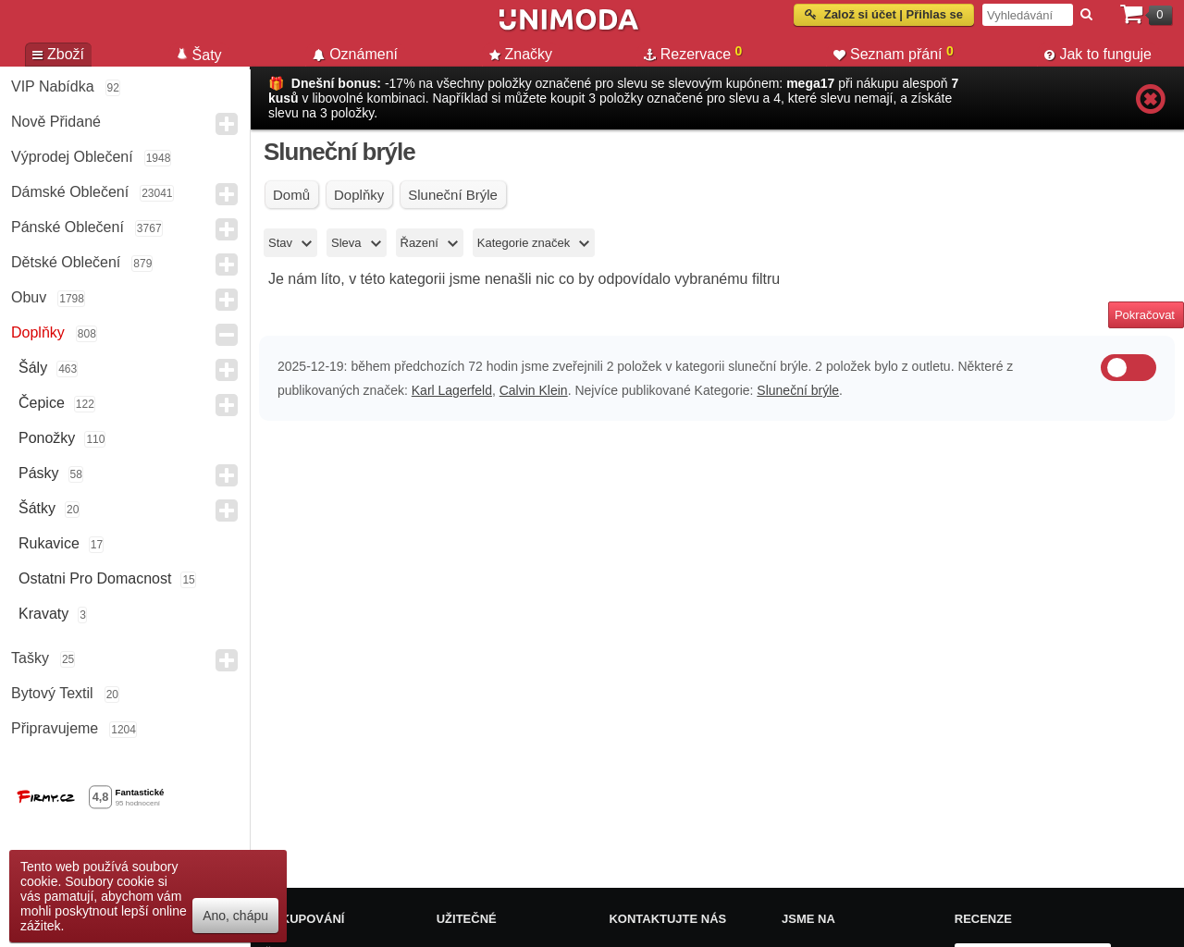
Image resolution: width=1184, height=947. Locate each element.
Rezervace (693, 52)
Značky (521, 54)
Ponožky (46, 438)
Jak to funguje (1098, 54)
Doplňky (38, 332)
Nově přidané (56, 121)
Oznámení (355, 54)
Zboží (58, 54)
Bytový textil (52, 693)
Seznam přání (893, 52)
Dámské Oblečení (70, 192)
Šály (32, 367)
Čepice (41, 403)
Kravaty (43, 613)
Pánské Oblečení (67, 227)
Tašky (30, 658)
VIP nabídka (52, 86)
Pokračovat (1145, 315)
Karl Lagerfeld (452, 390)
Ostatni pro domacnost (94, 578)
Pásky (38, 473)
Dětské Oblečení (65, 262)
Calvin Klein (534, 390)
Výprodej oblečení (72, 157)
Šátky (37, 508)
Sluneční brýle (798, 390)
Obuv (28, 297)
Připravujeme (54, 728)
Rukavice (49, 543)
